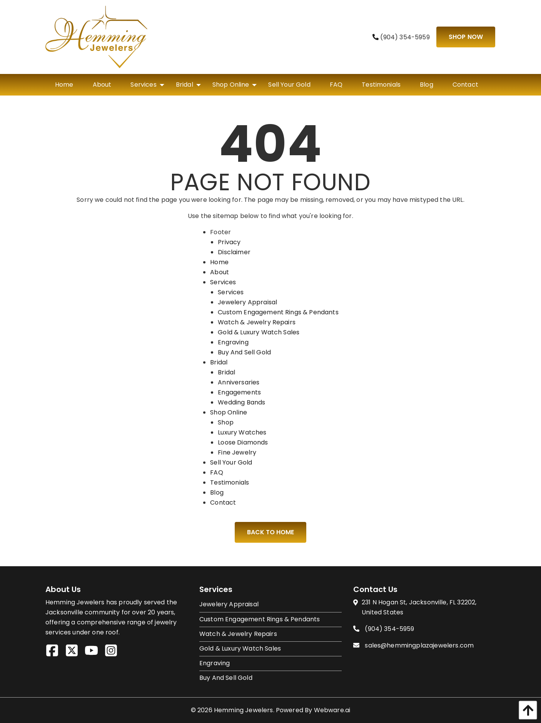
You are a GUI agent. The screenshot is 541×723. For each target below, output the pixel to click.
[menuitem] (64, 85)
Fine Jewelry (237, 452)
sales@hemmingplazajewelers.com (419, 645)
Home (219, 262)
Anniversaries (238, 382)
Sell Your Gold (231, 462)
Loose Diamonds (243, 442)
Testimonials (229, 482)
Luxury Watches (242, 432)
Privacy (229, 242)
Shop (226, 422)
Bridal (218, 362)
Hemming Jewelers (243, 710)
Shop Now (466, 36)
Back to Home (270, 532)
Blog (217, 492)
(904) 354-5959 (401, 37)
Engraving (233, 342)
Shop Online (228, 412)
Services (223, 282)
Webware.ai (332, 710)
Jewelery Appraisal (247, 302)
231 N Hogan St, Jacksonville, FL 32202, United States (419, 607)
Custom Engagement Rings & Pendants (278, 312)
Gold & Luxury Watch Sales (258, 332)
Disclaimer (234, 252)
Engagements (239, 392)
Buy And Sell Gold (244, 352)
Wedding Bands (241, 402)
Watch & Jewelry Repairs (257, 322)
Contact (223, 502)
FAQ (216, 472)
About (219, 272)
